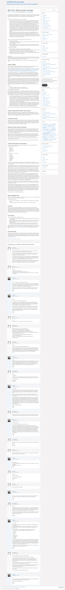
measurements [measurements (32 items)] (45, 135)
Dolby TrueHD (32, 70)
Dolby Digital (11, 71)
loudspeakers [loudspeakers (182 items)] (46, 133)
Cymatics (44, 75)
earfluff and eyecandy (15, 2)
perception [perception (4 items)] (48, 137)
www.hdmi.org (24, 68)
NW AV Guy (44, 39)
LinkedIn (44, 46)
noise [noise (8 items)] (54, 136)
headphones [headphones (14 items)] (54, 130)
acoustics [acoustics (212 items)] (45, 124)
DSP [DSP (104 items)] (52, 129)
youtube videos (45, 50)
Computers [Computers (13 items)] (54, 127)
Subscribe (44, 85)
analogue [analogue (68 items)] (54, 124)
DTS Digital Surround (33, 71)
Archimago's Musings (46, 35)
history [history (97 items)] (49, 132)
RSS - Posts (44, 173)
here (33, 545)
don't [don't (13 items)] (50, 129)
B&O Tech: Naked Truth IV (46, 66)
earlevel (44, 148)
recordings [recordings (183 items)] (45, 139)
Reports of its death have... (11, 241)
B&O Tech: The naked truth (46, 63)
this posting (23, 364)
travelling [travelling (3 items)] (44, 140)
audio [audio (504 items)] (49, 126)
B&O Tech (44, 16)
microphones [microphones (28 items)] (50, 135)
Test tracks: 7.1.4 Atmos (46, 24)
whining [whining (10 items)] (51, 140)
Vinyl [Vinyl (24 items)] (45, 140)
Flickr (43, 45)
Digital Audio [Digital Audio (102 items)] (45, 129)
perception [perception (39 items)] (45, 137)
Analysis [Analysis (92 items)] (44, 126)
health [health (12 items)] (44, 132)
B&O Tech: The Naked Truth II (47, 74)
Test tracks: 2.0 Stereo (46, 23)
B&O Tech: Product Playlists (47, 70)
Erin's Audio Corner (45, 38)
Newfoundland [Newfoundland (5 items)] (51, 136)
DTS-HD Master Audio (16, 71)
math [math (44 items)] (55, 133)
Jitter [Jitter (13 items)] (51, 132)
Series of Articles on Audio (46, 20)
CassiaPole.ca (45, 56)
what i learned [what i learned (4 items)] (48, 140)
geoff (13, 277)
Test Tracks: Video (45, 27)
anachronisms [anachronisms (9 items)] (50, 124)
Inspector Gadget (37, 241)
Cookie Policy (17, 588)
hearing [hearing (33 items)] (46, 132)
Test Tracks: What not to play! (47, 28)
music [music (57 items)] (44, 136)
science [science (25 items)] (49, 139)
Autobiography (45, 15)
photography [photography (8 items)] (51, 137)
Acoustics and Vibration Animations (47, 34)
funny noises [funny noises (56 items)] (49, 130)
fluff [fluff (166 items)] (54, 129)
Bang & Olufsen (19, 72)
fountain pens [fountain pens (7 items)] (44, 130)
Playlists (44, 19)
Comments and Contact (46, 94)
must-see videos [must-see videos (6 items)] (47, 136)
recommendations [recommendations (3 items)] (55, 137)
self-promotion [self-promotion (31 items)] (53, 139)
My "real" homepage (45, 159)
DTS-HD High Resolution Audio (24, 71)
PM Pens (44, 49)
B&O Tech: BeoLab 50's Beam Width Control (49, 71)
